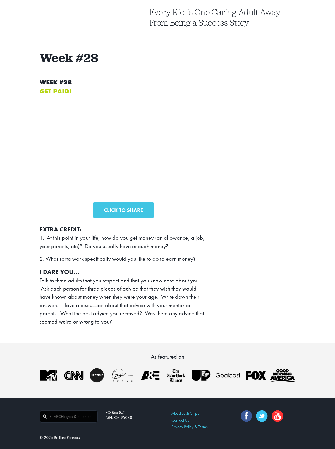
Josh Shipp (78, 17)
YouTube (278, 416)
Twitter (263, 416)
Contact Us (180, 420)
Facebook (247, 416)
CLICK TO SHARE (123, 210)
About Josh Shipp (185, 413)
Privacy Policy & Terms (189, 426)
